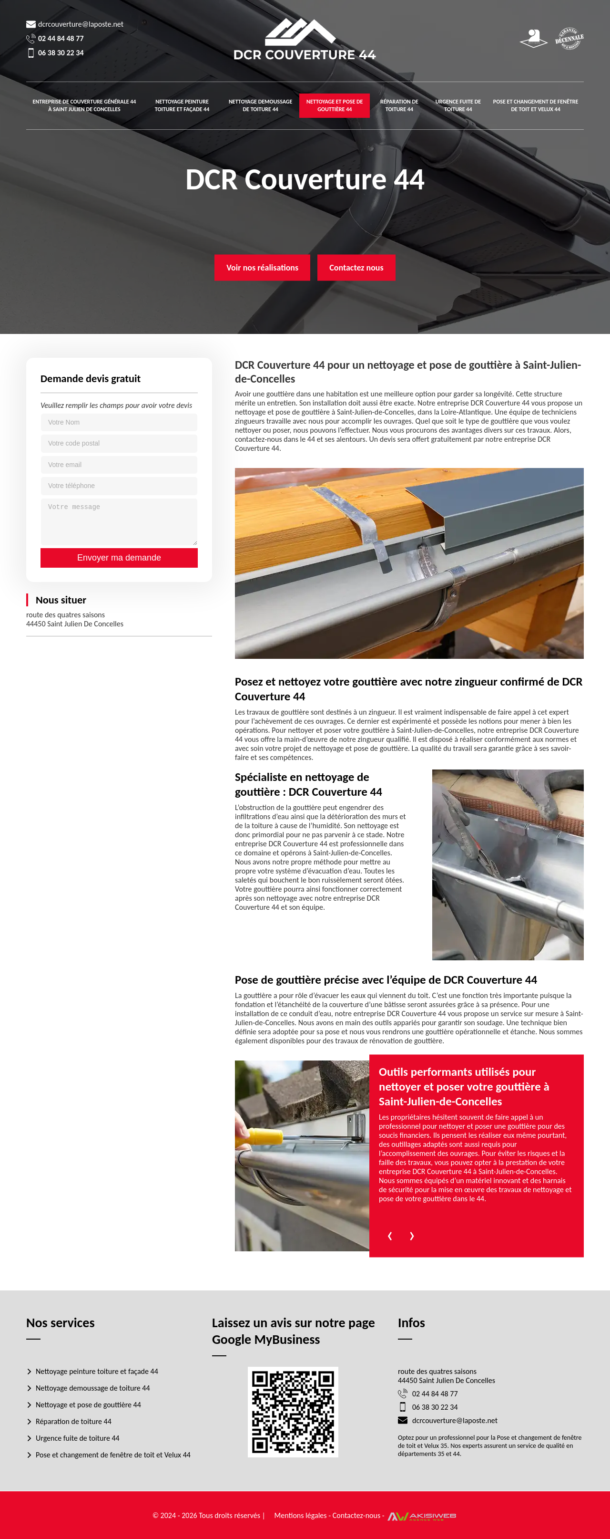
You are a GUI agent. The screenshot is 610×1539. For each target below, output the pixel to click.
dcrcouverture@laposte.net (80, 24)
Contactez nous (356, 267)
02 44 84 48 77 (61, 38)
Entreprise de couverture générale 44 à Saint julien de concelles (84, 105)
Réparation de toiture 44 (399, 105)
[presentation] (390, 1234)
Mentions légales (300, 1515)
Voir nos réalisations (262, 267)
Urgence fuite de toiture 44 (458, 105)
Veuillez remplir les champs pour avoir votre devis (116, 405)
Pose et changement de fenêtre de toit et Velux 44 (536, 105)
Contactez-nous (357, 1515)
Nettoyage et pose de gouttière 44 (334, 105)
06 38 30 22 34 (61, 52)
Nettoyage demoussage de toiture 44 (260, 105)
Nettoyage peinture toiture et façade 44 (182, 105)
